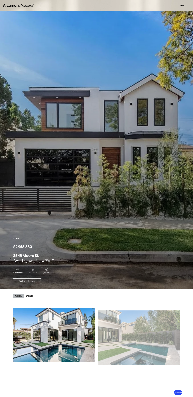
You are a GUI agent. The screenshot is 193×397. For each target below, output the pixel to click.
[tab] (18, 296)
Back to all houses (27, 281)
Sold (16, 238)
